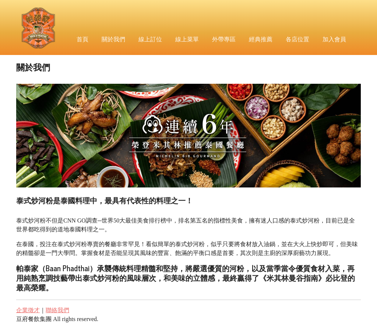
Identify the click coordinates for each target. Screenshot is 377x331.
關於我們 (113, 39)
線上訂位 (150, 39)
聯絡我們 (57, 310)
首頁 (82, 39)
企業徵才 (28, 310)
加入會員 (334, 39)
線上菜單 (187, 39)
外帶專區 (224, 39)
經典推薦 (260, 39)
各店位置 (297, 39)
